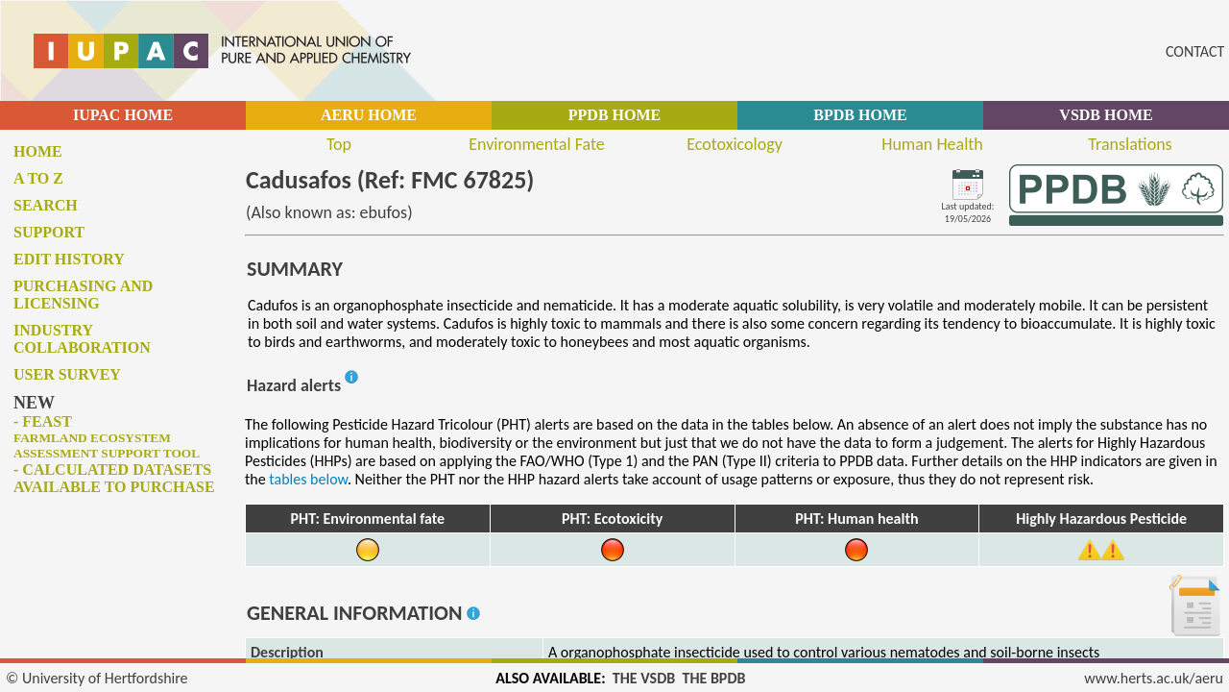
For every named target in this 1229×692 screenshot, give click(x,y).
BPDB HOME (859, 115)
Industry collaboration (82, 339)
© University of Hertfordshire (97, 678)
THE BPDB (713, 678)
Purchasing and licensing (83, 294)
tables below (308, 479)
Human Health (932, 144)
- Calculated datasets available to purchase (114, 478)
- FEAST (106, 436)
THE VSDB (644, 678)
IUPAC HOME (123, 115)
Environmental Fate (536, 144)
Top (338, 144)
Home (37, 151)
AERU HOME (369, 115)
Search (45, 205)
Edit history (69, 259)
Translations (1129, 144)
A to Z (38, 178)
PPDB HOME (614, 115)
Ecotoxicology (735, 144)
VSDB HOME (1105, 115)
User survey (67, 374)
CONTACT (1195, 51)
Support (48, 232)
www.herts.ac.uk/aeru (1153, 678)
